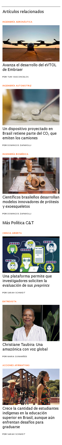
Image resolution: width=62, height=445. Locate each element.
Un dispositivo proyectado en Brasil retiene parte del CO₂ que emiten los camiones (29, 133)
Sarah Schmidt (16, 293)
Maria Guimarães (17, 357)
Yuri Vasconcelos (18, 77)
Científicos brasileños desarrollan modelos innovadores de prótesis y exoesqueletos (30, 202)
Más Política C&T (18, 223)
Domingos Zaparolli (19, 145)
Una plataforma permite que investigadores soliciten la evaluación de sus (27, 281)
